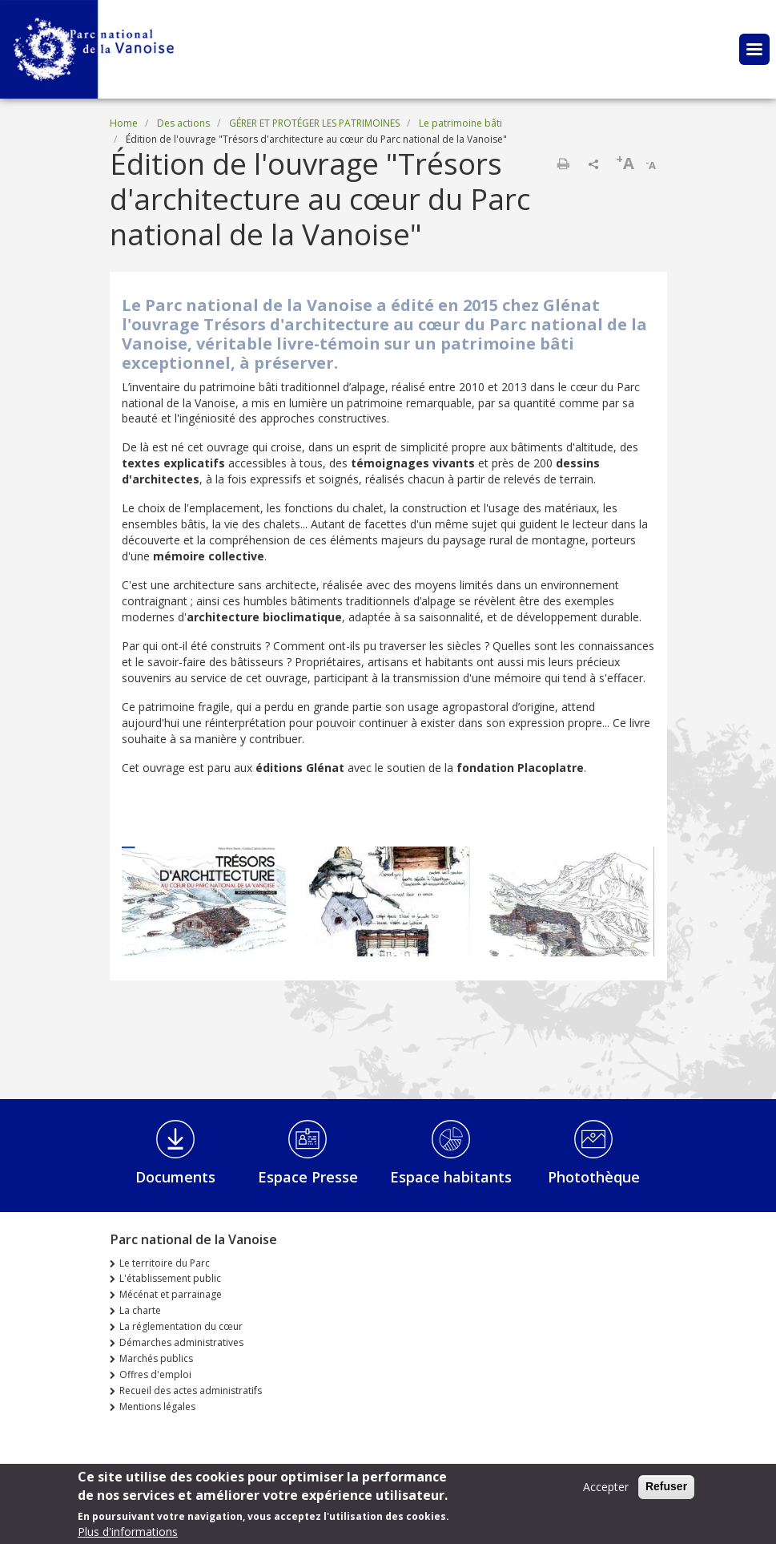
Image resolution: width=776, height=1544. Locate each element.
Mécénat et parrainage (170, 1294)
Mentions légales (157, 1406)
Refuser (666, 1489)
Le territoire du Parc (164, 1263)
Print (563, 164)
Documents (175, 1176)
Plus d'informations (128, 1534)
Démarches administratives (181, 1342)
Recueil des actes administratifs (190, 1390)
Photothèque (594, 1176)
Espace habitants (451, 1176)
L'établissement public (170, 1278)
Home (124, 123)
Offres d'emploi (155, 1374)
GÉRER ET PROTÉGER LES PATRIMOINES (314, 123)
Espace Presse (308, 1176)
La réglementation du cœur (181, 1326)
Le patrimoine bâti (460, 123)
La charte (140, 1310)
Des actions (183, 123)
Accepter (606, 1490)
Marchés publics (156, 1358)
